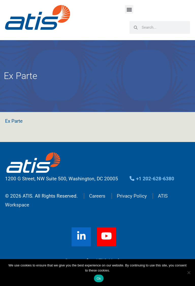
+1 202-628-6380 (151, 179)
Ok (98, 278)
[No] (188, 272)
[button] (129, 9)
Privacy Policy (132, 196)
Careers (97, 196)
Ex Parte (14, 121)
